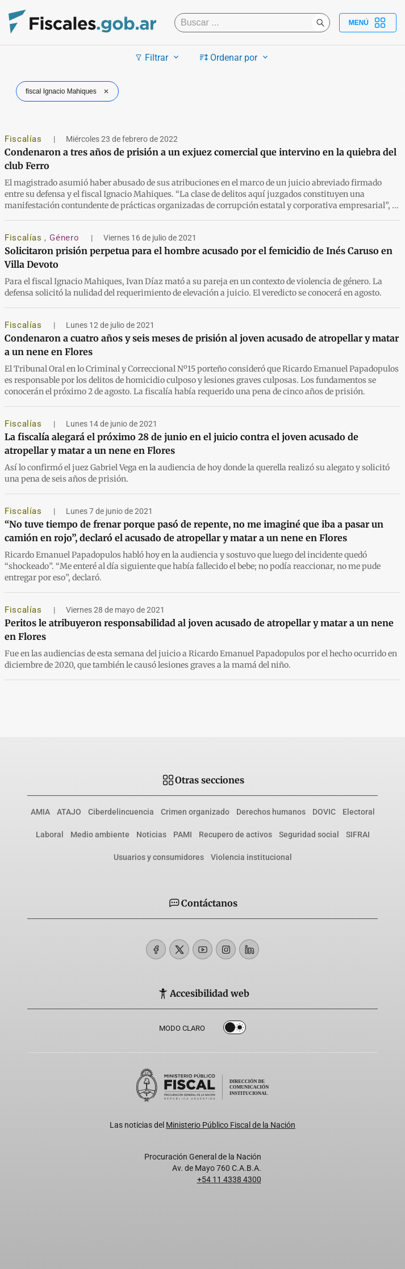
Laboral (50, 834)
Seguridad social (309, 834)
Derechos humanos (271, 811)
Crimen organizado (195, 811)
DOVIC (324, 811)
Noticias (151, 834)
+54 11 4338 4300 (229, 1179)
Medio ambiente (100, 834)
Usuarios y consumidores (159, 857)
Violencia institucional (251, 857)
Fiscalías (24, 139)
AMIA (40, 811)
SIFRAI (358, 834)
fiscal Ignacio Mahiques (68, 91)
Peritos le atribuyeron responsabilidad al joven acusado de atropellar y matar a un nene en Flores (199, 629)
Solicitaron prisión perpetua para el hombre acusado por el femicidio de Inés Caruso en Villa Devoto (199, 257)
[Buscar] (245, 22)
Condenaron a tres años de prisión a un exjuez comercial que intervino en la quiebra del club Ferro (200, 158)
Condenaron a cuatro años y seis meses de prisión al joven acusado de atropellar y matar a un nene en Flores (202, 344)
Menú (368, 22)
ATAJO (69, 811)
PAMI (182, 834)
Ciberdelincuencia (121, 811)
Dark (234, 1029)
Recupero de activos (235, 834)
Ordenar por (235, 57)
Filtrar (158, 57)
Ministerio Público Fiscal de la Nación (230, 1124)
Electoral (359, 811)
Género (65, 238)
